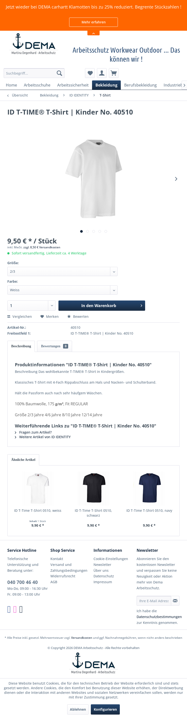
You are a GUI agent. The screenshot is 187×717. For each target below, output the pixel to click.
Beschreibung (21, 346)
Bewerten (78, 316)
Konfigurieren (105, 709)
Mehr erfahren (94, 22)
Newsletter (102, 564)
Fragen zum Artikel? (33, 432)
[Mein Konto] (102, 73)
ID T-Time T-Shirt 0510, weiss (37, 510)
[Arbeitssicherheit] (73, 85)
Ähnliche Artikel (23, 460)
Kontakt (56, 558)
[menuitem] (34, 73)
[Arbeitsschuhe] (37, 85)
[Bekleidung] (106, 85)
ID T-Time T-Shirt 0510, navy (149, 510)
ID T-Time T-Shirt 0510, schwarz (93, 513)
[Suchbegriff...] (34, 73)
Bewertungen (54, 346)
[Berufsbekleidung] (140, 85)
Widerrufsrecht (62, 576)
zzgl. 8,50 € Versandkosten (41, 247)
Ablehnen (78, 709)
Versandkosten (81, 638)
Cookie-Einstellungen (111, 558)
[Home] (11, 85)
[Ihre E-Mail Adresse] (154, 601)
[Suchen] (59, 73)
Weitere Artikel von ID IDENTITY (43, 437)
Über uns (101, 570)
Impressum (103, 582)
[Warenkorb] (114, 73)
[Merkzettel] (90, 73)
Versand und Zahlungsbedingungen (68, 567)
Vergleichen (19, 316)
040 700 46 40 (22, 582)
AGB (53, 582)
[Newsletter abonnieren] (175, 601)
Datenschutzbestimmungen (159, 616)
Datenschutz (104, 576)
